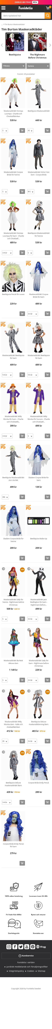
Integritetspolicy (16, 971)
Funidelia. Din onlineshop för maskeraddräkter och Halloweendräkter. (25, 8)
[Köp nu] (22, 130)
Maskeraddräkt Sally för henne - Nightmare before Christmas (13, 602)
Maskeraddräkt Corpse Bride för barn (38, 295)
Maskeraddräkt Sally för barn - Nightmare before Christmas (39, 663)
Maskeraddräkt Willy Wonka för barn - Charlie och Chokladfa (13, 419)
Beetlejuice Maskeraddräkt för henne (39, 234)
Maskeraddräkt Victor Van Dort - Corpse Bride (38, 173)
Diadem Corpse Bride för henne (13, 540)
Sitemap (41, 971)
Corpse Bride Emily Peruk (38, 782)
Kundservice (26, 955)
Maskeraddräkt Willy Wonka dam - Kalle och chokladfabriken (13, 724)
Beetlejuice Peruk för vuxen (13, 294)
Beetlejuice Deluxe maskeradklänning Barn (38, 723)
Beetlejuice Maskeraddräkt (39, 111)
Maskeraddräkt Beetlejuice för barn (13, 356)
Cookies (30, 971)
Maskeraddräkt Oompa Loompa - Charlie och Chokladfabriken (13, 114)
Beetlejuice (15, 54)
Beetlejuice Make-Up (38, 538)
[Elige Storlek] (5, 130)
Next (50, 45)
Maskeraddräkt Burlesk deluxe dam (13, 661)
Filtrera (6, 66)
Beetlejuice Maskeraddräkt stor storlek (13, 478)
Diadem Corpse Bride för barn (39, 478)
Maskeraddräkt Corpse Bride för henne (13, 173)
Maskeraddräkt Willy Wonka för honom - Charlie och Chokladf (39, 419)
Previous (1, 45)
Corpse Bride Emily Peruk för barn (13, 845)
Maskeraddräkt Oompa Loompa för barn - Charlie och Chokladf (13, 236)
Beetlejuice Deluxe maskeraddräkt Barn (13, 784)
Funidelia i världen (26, 962)
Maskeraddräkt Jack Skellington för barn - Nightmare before (38, 602)
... (2, 24)
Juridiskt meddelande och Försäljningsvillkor (27, 966)
